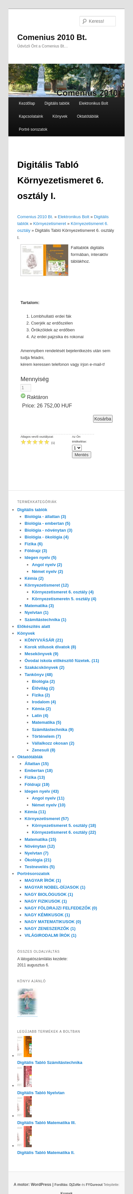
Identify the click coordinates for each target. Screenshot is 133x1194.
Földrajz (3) (36, 550)
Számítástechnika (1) (45, 619)
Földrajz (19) (37, 784)
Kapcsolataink (31, 116)
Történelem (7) (46, 736)
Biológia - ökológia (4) (47, 537)
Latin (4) (40, 715)
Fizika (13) (35, 777)
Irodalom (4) (44, 701)
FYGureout (94, 1185)
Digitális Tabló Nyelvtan (41, 1092)
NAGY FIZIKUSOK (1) (46, 901)
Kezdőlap (27, 103)
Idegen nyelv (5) (40, 557)
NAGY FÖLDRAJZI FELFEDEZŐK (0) (61, 908)
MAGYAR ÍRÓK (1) (43, 880)
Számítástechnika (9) (53, 729)
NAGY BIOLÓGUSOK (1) (49, 894)
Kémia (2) (34, 578)
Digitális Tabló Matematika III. (46, 1122)
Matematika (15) (40, 839)
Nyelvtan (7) (37, 853)
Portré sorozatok (33, 129)
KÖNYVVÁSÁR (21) (44, 640)
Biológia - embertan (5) (47, 523)
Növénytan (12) (40, 846)
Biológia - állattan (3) (45, 516)
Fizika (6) (34, 543)
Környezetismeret (49, 223)
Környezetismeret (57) (47, 818)
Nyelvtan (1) (37, 612)
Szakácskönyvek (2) (45, 667)
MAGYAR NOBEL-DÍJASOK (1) (55, 887)
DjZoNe (75, 1185)
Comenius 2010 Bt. (52, 37)
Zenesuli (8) (43, 750)
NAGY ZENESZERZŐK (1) (50, 928)
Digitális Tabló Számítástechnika (49, 1062)
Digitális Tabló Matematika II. (46, 1152)
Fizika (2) (41, 695)
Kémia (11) (35, 811)
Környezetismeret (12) (47, 585)
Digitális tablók (56, 103)
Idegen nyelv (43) (42, 791)
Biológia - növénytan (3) (48, 530)
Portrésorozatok (33, 873)
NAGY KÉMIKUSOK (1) (47, 914)
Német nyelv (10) (48, 805)
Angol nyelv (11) (48, 798)
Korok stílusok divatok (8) (50, 646)
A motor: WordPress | (41, 1184)
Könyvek (60, 116)
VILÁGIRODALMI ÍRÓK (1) (51, 935)
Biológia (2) (43, 681)
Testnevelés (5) (40, 866)
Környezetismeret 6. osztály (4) (63, 592)
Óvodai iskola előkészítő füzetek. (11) (62, 660)
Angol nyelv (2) (47, 564)
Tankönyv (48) (39, 674)
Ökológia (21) (38, 859)
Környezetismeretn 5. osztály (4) (64, 598)
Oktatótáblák (88, 116)
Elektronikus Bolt (93, 103)
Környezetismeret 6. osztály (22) (64, 832)
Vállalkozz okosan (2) (53, 743)
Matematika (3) (39, 605)
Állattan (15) (37, 763)
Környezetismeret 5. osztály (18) (64, 825)
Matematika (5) (46, 722)
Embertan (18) (39, 770)
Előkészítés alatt (33, 626)
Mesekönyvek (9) (41, 653)
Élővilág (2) (43, 688)
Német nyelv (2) (47, 571)
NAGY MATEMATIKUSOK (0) (53, 921)
